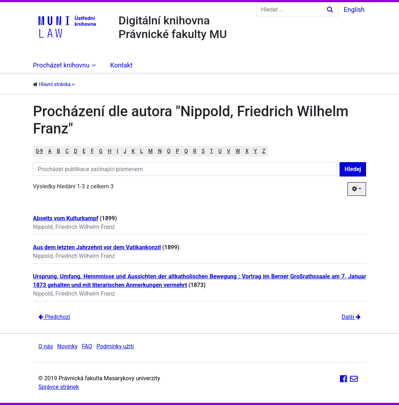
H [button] (109, 151)
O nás (45, 346)
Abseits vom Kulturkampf (65, 218)
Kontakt (121, 65)
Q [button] (186, 151)
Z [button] (263, 151)
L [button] (141, 151)
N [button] (160, 151)
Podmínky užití (115, 346)
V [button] (228, 151)
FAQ (87, 346)
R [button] (194, 151)
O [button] (168, 151)
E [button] (84, 151)
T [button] (211, 151)
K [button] (133, 151)
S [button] (203, 151)
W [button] (238, 151)
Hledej (353, 169)
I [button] (117, 151)
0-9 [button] (39, 151)
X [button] (247, 151)
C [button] (66, 151)
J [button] (125, 151)
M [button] (150, 151)
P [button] (177, 151)
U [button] (220, 151)
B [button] (58, 151)
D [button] (75, 151)
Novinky (67, 346)
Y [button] (255, 151)
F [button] (92, 151)
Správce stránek (58, 386)
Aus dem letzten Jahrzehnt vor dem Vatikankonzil (97, 247)
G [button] (101, 151)
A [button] (50, 151)
